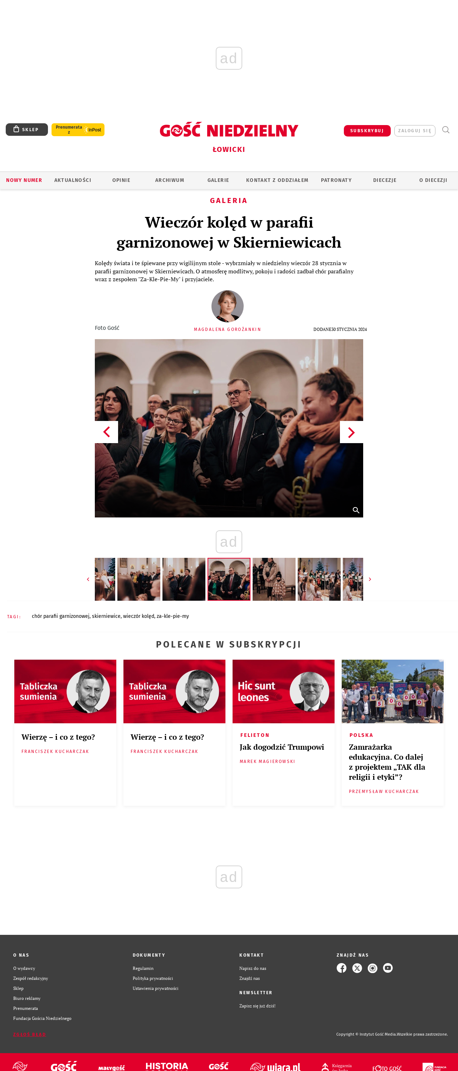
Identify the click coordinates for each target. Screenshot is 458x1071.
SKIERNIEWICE (106, 616)
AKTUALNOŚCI (72, 180)
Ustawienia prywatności (156, 988)
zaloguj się (415, 130)
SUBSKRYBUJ (367, 130)
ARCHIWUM (169, 180)
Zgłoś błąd (29, 1034)
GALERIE (218, 180)
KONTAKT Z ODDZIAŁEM (277, 180)
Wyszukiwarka (445, 130)
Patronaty (336, 180)
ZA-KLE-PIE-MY (173, 616)
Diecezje (384, 180)
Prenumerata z (69, 130)
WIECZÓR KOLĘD (138, 616)
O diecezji (433, 180)
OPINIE (121, 180)
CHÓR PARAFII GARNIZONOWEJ (60, 616)
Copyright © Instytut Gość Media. (366, 1034)
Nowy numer (24, 180)
